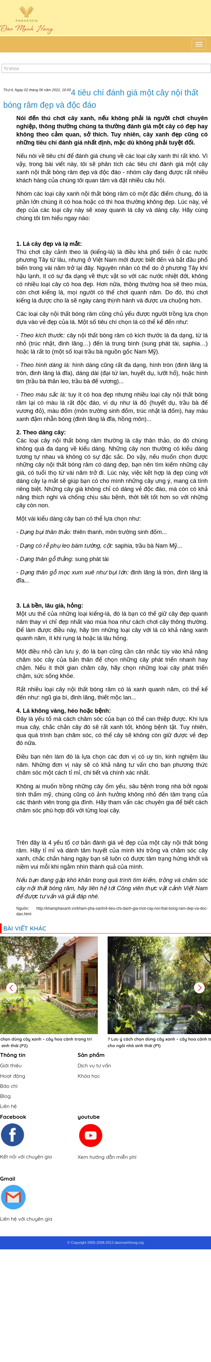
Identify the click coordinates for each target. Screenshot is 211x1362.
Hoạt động (12, 1076)
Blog (5, 1096)
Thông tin (12, 1054)
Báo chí (9, 1086)
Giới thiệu (11, 1065)
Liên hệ (8, 1106)
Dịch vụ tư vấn (94, 1065)
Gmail (7, 1178)
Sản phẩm (91, 1054)
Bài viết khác (24, 928)
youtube (89, 1116)
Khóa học (89, 1076)
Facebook (13, 1116)
